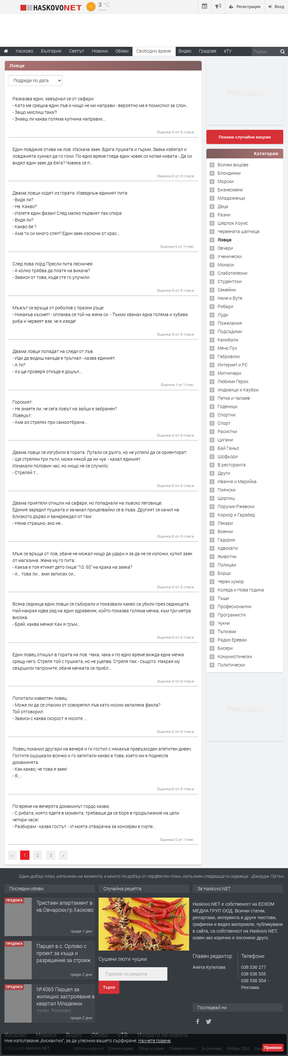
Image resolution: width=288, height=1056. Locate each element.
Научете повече (154, 1040)
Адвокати (228, 548)
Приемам (273, 1047)
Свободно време (153, 51)
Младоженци (231, 198)
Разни (224, 215)
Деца (223, 206)
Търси (109, 987)
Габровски (229, 356)
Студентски (230, 281)
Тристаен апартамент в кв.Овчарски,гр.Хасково (64, 906)
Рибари (225, 306)
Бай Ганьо (228, 448)
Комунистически (235, 656)
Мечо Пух (227, 348)
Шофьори (228, 456)
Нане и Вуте (230, 298)
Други (224, 473)
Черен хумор (231, 581)
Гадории (226, 540)
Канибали (228, 340)
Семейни (227, 290)
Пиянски (227, 490)
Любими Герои (233, 381)
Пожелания (230, 323)
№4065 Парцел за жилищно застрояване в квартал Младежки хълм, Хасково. (65, 1000)
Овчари (225, 248)
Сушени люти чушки (123, 958)
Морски (226, 181)
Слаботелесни (232, 273)
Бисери (225, 648)
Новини (100, 51)
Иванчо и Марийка (237, 481)
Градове (207, 51)
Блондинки (229, 173)
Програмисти (232, 615)
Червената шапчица (239, 231)
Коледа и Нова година (241, 590)
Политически (231, 665)
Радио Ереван (232, 640)
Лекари (225, 523)
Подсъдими (230, 331)
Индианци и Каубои (238, 390)
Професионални (235, 606)
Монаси (226, 265)
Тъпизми (227, 631)
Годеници (227, 406)
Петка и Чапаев (234, 398)
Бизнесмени (230, 190)
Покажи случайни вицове (245, 137)
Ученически (230, 256)
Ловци (224, 240)
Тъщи (223, 598)
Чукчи (224, 623)
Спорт (224, 423)
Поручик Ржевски (236, 506)
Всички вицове (233, 165)
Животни (227, 556)
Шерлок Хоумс (233, 223)
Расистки (227, 431)
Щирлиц (226, 498)
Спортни (227, 415)
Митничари (229, 373)
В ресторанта (232, 465)
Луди (223, 315)
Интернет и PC (233, 365)
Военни (225, 531)
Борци (224, 573)
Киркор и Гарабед (236, 515)
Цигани (225, 440)
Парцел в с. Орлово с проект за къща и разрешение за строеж (63, 953)
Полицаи (227, 565)
